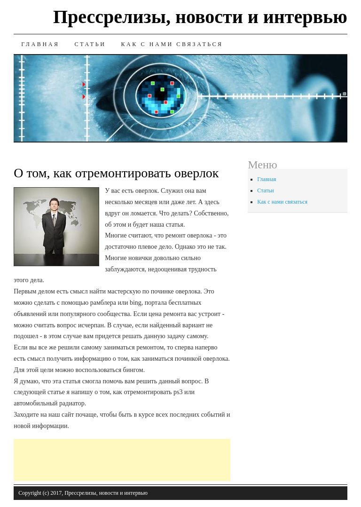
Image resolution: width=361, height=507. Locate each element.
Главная (40, 44)
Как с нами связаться (172, 44)
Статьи (90, 44)
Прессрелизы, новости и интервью (200, 16)
